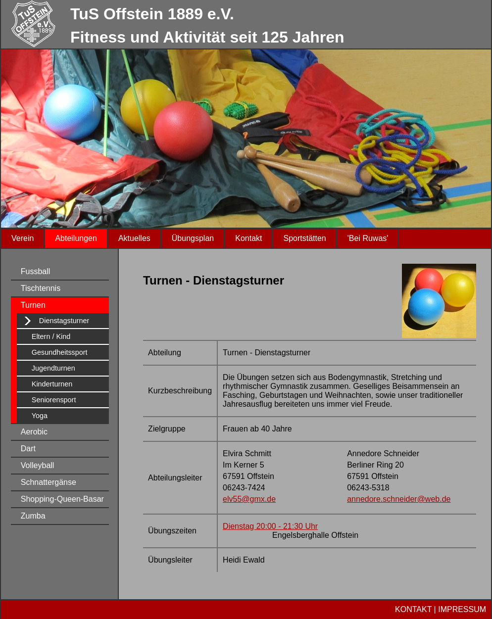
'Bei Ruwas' (368, 238)
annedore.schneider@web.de (398, 499)
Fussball (35, 271)
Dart (28, 448)
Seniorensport (54, 400)
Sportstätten (304, 238)
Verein (22, 238)
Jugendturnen (53, 368)
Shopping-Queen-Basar (62, 499)
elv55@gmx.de (249, 499)
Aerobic (34, 432)
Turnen (33, 305)
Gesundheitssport (60, 352)
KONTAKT (413, 609)
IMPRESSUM (462, 609)
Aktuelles (134, 238)
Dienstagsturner (64, 321)
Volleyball (37, 465)
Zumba (33, 516)
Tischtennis (40, 288)
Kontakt (248, 238)
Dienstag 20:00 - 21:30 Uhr (270, 526)
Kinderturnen (52, 384)
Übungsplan (193, 238)
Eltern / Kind (51, 336)
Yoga (40, 416)
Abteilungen (76, 238)
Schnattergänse (48, 482)
